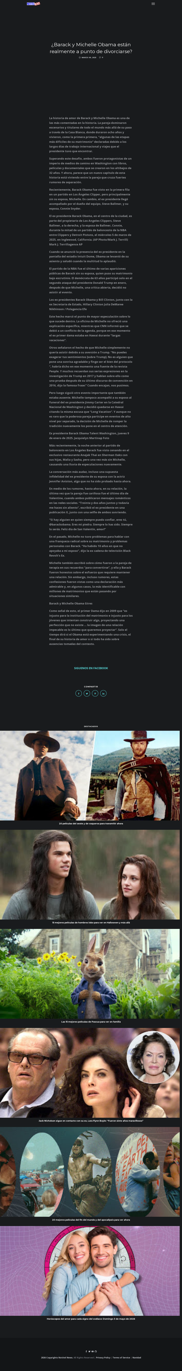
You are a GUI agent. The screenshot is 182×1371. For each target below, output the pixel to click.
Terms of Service (121, 1357)
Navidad (136, 1357)
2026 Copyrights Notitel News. (57, 1357)
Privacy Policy (103, 1357)
